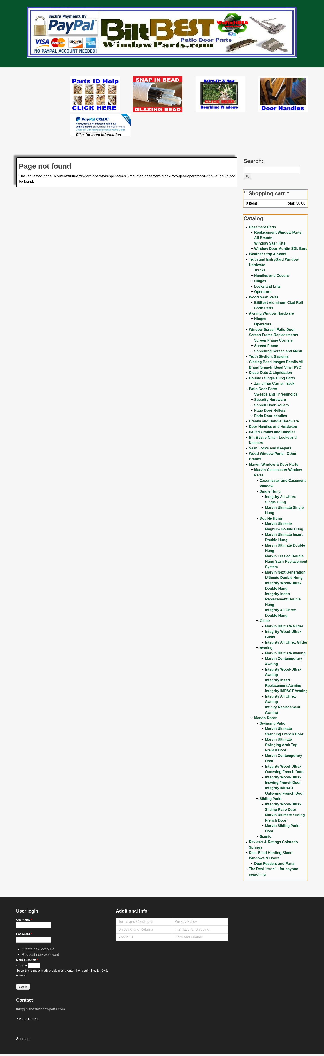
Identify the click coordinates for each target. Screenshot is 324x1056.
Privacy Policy (186, 921)
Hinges (260, 281)
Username (24, 919)
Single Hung (270, 491)
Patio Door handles (270, 416)
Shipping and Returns (135, 929)
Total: (290, 203)
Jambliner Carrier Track (274, 383)
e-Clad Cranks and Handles (272, 432)
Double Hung (271, 518)
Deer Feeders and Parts (274, 863)
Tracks (260, 270)
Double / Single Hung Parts (272, 378)
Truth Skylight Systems (269, 356)
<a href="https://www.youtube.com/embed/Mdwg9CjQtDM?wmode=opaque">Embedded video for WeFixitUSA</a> (43, 95)
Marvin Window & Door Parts (273, 464)
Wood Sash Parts (263, 297)
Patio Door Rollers (270, 410)
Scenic (265, 836)
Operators (262, 292)
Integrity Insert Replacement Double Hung (283, 599)
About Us (125, 937)
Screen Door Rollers (271, 405)
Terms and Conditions (135, 921)
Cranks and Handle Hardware (274, 421)
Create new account (38, 949)
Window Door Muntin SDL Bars (280, 249)
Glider (265, 621)
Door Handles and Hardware (273, 427)
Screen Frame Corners (273, 340)
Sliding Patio (270, 799)
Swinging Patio (273, 723)
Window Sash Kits (270, 243)
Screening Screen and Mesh (278, 351)
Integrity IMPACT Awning (286, 691)
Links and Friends (189, 937)
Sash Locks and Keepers (270, 448)
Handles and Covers (271, 276)
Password (24, 934)
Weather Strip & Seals (267, 254)
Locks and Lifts (267, 286)
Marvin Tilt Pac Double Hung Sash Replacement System (286, 561)
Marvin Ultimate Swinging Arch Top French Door (281, 745)
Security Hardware (270, 400)
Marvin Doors (265, 718)
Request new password (40, 954)
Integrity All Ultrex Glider (286, 642)
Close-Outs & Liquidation (270, 373)
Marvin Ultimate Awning (285, 653)
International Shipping (192, 929)
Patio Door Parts (263, 389)
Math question (27, 960)
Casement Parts (262, 227)
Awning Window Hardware (271, 313)
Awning (266, 648)
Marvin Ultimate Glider (284, 626)
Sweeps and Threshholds (276, 394)
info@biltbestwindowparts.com (40, 1009)
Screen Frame (266, 346)
